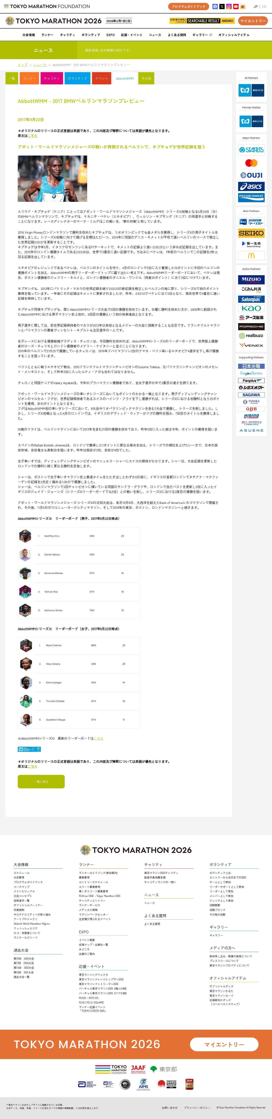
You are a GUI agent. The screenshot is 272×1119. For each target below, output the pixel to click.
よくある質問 (152, 924)
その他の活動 (217, 914)
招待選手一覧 (22, 900)
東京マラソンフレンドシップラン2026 (101, 979)
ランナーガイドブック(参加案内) (98, 873)
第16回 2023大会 (24, 968)
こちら (98, 738)
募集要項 (84, 877)
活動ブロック (217, 910)
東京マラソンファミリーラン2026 (98, 984)
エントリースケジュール (93, 882)
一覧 (12, 78)
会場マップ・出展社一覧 (93, 945)
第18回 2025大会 (24, 958)
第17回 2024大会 (24, 963)
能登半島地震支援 (154, 877)
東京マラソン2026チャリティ (161, 873)
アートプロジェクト (26, 919)
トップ (23, 64)
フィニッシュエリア (26, 928)
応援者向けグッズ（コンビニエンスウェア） (225, 1002)
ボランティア (77, 78)
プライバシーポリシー (197, 1108)
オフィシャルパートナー (28, 905)
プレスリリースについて (224, 961)
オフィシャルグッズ (221, 986)
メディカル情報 (88, 910)
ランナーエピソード (26, 937)
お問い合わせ (170, 1108)
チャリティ (52, 78)
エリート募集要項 (89, 887)
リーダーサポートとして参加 (227, 887)
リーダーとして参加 (221, 891)
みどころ (84, 949)
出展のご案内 (87, 954)
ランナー (29, 78)
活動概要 (215, 905)
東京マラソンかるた (221, 991)
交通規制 (19, 910)
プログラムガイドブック (28, 882)
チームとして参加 (220, 882)
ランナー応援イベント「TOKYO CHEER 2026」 (93, 1009)
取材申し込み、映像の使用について (231, 956)
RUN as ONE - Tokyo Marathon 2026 (99, 896)
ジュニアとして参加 (221, 900)
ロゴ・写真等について (27, 933)
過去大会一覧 (22, 977)
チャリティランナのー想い (160, 882)
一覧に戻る (41, 782)
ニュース (40, 64)
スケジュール (22, 873)
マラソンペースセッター (93, 914)
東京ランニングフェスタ (93, 975)
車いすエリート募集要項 (93, 891)
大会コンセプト (23, 896)
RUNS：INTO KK (89, 998)
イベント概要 (87, 940)
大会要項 (19, 877)
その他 (146, 78)
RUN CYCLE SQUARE (91, 1002)
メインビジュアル (24, 891)
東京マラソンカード (221, 995)
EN (264, 6)
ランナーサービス (89, 905)
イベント (101, 78)
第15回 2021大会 (24, 972)
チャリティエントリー (92, 900)
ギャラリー (216, 935)
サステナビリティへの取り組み (32, 914)
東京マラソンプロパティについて (229, 965)
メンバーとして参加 (221, 896)
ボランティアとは (220, 873)
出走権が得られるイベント (95, 919)
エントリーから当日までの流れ (228, 877)
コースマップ (22, 887)
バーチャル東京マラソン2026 (103, 988)
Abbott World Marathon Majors (31, 924)
